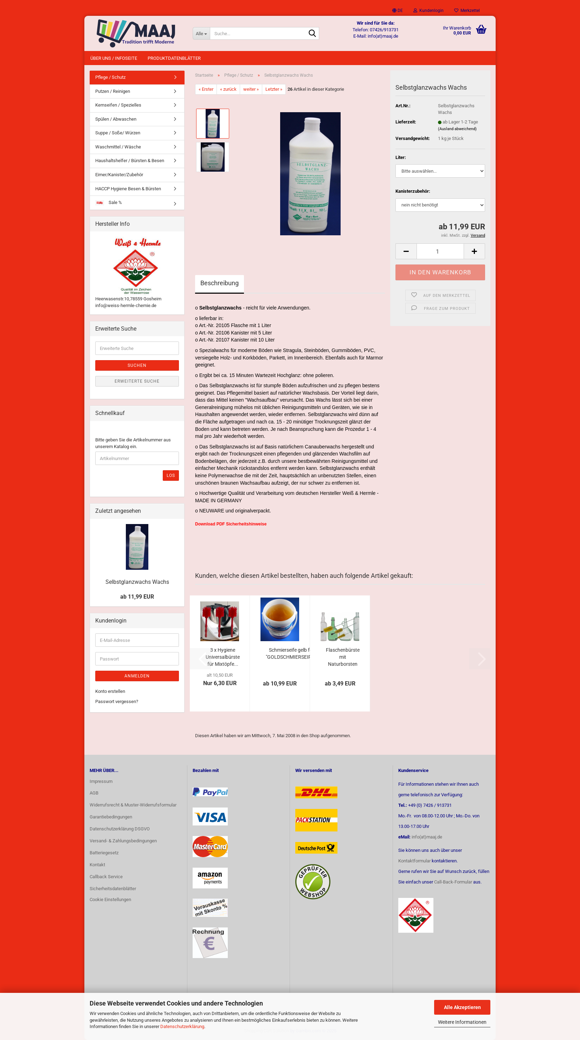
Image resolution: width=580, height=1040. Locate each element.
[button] (397, 10)
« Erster (206, 89)
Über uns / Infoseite (113, 58)
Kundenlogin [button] (428, 10)
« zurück (228, 89)
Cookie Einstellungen (110, 899)
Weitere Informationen (462, 1022)
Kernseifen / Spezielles (118, 105)
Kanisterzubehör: (412, 191)
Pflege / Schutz (110, 77)
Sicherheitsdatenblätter (113, 888)
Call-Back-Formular (453, 882)
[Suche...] (201, 33)
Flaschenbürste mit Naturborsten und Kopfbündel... (343, 657)
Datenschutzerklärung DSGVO (120, 828)
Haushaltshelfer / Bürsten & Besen (129, 160)
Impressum (101, 781)
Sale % (108, 202)
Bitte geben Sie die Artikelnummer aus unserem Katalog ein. (133, 443)
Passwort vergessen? (116, 701)
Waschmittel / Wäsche (118, 146)
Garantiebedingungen (111, 816)
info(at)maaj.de (427, 837)
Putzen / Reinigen (112, 91)
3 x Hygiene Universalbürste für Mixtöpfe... (223, 657)
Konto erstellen (110, 691)
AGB (94, 793)
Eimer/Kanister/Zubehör (119, 174)
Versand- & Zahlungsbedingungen (123, 840)
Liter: (400, 157)
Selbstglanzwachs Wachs (137, 582)
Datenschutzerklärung (182, 1026)
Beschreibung (219, 283)
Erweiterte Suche (137, 381)
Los (171, 475)
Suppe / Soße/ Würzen (117, 132)
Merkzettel (467, 10)
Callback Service (106, 876)
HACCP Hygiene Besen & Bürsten (128, 188)
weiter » (251, 89)
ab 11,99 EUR (137, 596)
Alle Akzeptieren (462, 1007)
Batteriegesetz (104, 852)
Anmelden (137, 676)
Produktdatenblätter (174, 58)
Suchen (137, 365)
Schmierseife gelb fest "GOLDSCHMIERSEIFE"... (293, 653)
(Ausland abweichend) (457, 129)
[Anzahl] (440, 251)
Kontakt (97, 864)
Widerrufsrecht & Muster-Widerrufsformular (133, 805)
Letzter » (273, 89)
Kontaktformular (414, 860)
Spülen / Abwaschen (115, 119)
